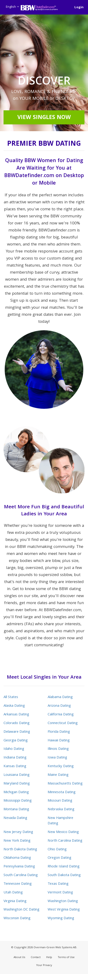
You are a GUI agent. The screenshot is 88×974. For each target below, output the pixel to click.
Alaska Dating (14, 706)
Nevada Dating (15, 818)
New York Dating (17, 841)
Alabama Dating (60, 697)
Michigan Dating (16, 792)
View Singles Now (44, 118)
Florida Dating (59, 732)
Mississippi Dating (18, 801)
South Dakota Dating (64, 875)
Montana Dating (16, 810)
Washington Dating (63, 901)
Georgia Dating (16, 741)
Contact (36, 957)
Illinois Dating (58, 749)
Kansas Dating (15, 766)
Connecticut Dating (63, 723)
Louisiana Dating (17, 775)
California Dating (61, 715)
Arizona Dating (59, 706)
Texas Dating (58, 884)
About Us (19, 957)
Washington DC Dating (21, 910)
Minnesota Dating (62, 792)
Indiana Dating (15, 758)
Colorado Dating (17, 723)
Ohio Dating (57, 850)
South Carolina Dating (21, 875)
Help (49, 957)
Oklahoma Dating (17, 858)
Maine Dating (58, 775)
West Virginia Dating (64, 910)
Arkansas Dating (16, 715)
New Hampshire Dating (60, 821)
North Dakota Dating (20, 850)
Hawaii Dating (59, 741)
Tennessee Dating (18, 884)
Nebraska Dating (61, 810)
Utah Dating (13, 893)
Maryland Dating (17, 784)
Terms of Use (66, 957)
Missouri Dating (60, 801)
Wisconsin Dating (17, 918)
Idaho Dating (14, 749)
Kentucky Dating (61, 766)
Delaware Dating (17, 732)
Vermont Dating (60, 893)
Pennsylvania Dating (19, 867)
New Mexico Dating (63, 832)
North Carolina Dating (65, 841)
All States (11, 697)
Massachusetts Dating (65, 784)
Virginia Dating (15, 901)
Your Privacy (44, 965)
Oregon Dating (59, 858)
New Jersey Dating (18, 832)
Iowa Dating (57, 758)
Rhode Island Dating (64, 867)
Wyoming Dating (61, 918)
